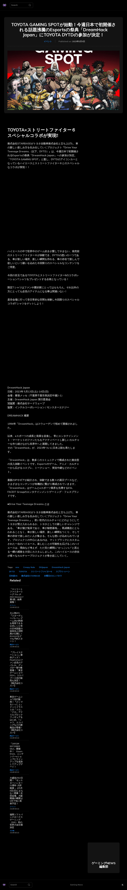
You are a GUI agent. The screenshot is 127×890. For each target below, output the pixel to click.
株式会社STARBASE (30, 576)
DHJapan (43, 567)
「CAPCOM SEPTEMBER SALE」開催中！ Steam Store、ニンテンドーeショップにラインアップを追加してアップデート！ (16, 755)
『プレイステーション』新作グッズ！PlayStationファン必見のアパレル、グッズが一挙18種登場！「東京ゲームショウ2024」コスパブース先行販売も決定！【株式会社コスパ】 (16, 669)
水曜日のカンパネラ (53, 576)
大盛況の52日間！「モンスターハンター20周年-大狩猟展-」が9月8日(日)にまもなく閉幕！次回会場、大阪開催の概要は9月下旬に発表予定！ (16, 791)
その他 (12, 830)
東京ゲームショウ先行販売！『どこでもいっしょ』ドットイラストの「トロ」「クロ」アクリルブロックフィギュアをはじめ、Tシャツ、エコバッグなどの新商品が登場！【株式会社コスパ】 (16, 715)
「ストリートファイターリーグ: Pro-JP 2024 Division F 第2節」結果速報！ (16, 595)
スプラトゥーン (63, 571)
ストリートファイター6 (41, 571)
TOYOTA (23, 571)
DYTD (12, 571)
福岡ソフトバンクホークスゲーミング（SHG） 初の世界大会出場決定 (16, 821)
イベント (48, 41)
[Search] (29, 5)
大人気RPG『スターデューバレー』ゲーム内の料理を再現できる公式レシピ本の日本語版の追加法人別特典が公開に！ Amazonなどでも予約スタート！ (16, 627)
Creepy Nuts (29, 567)
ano (17, 567)
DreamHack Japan (61, 567)
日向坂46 (13, 576)
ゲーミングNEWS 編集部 (104, 864)
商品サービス (14, 644)
